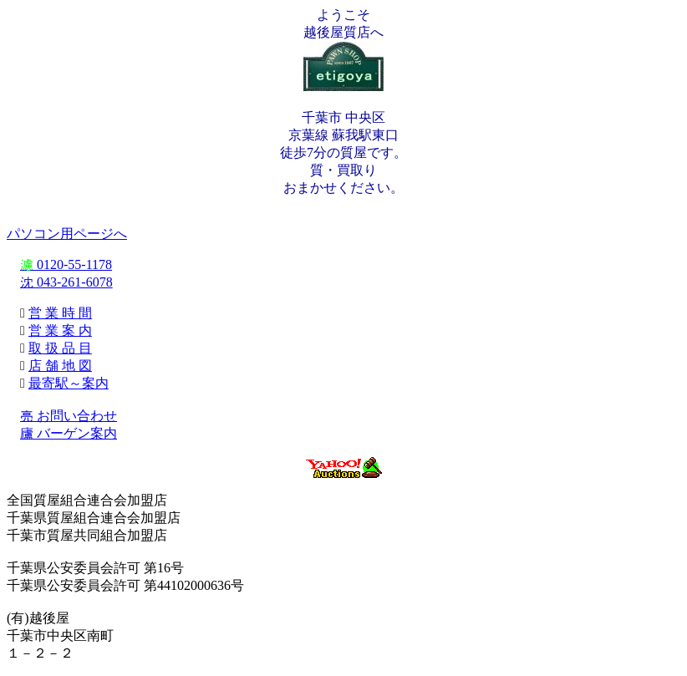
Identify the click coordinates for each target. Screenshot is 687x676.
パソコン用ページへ (67, 233)
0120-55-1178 (66, 264)
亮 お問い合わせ (68, 416)
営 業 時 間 (60, 313)
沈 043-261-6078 (66, 282)
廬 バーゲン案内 (68, 433)
